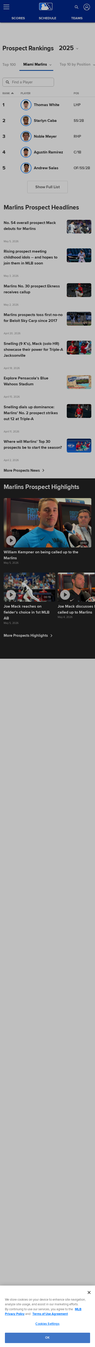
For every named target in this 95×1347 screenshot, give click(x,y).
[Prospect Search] (28, 82)
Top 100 (9, 65)
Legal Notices (53, 1328)
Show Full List (47, 187)
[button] (76, 7)
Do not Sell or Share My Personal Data (27, 1334)
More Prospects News (24, 470)
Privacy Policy (32, 1328)
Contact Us (72, 1328)
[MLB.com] (13, 1312)
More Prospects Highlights (28, 635)
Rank (8, 93)
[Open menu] (8, 7)
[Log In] (86, 7)
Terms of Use (12, 1328)
